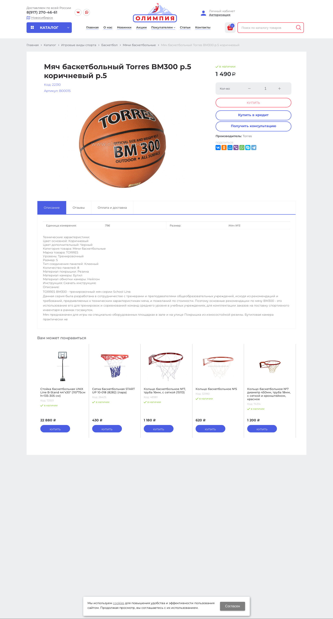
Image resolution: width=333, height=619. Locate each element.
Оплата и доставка (112, 208)
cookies (118, 603)
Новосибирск (42, 17)
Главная (33, 45)
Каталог (50, 45)
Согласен (232, 606)
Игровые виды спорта (78, 45)
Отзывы (79, 208)
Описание (52, 208)
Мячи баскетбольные (139, 45)
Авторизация (219, 15)
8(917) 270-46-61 (42, 12)
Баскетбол (109, 45)
